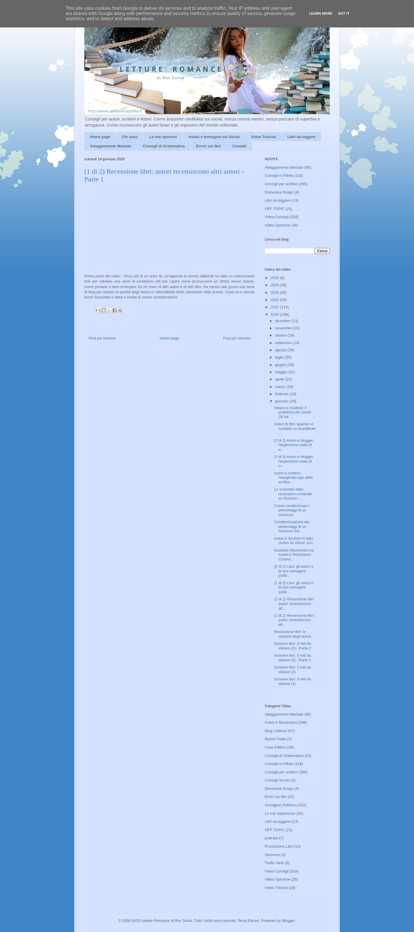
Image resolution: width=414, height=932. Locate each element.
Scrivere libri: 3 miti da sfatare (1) (292, 681)
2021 (275, 307)
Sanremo (272, 855)
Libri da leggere (302, 137)
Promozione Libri (279, 846)
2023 (275, 292)
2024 (275, 285)
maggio (281, 372)
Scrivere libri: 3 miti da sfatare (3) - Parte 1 (292, 657)
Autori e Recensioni (281, 722)
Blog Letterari (276, 731)
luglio (280, 357)
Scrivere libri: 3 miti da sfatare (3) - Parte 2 (292, 645)
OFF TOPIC (275, 209)
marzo (281, 387)
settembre (284, 343)
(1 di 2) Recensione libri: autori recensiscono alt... (294, 620)
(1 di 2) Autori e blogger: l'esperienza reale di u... (294, 461)
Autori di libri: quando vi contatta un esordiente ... (295, 428)
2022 (275, 300)
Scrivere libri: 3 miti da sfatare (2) (292, 669)
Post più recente (102, 338)
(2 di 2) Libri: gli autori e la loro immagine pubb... (293, 571)
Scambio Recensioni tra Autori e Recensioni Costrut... (294, 554)
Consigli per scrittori (281, 184)
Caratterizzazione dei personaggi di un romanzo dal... (291, 526)
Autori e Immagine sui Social (214, 137)
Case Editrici (275, 747)
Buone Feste (275, 739)
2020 (275, 314)
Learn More (320, 13)
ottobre (281, 335)
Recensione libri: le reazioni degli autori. (293, 634)
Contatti (239, 146)
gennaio (282, 401)
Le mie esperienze (280, 813)
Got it (344, 13)
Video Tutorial (263, 137)
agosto (281, 350)
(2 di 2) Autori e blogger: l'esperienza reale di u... (294, 445)
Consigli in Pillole (279, 175)
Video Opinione (277, 225)
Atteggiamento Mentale (110, 146)
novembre (284, 328)
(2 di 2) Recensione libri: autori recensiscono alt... (294, 603)
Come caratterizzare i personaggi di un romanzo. (292, 510)
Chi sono (130, 137)
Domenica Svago (279, 192)
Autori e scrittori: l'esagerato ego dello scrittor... (293, 477)
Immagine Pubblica (281, 805)
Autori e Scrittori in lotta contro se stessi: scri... (295, 540)
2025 (275, 278)
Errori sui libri (208, 146)
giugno (281, 365)
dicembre (283, 321)
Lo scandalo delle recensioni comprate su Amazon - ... (293, 493)
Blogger (288, 920)
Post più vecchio (236, 338)
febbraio (282, 394)
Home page (100, 137)
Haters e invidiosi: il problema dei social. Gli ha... (293, 412)
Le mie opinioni (163, 137)
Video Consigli (277, 217)
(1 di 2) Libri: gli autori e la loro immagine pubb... (293, 587)
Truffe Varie (274, 863)
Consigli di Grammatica (164, 146)
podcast (271, 838)
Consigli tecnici (277, 780)
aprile (280, 379)
